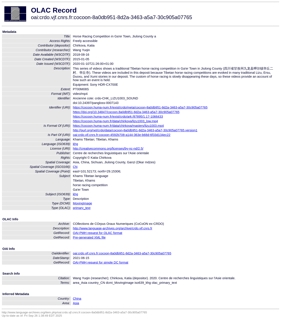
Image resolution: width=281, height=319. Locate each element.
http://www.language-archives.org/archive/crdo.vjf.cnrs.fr (112, 228)
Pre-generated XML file (89, 237)
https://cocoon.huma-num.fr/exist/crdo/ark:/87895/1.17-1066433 (118, 116)
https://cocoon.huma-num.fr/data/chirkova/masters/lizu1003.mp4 (118, 125)
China (77, 298)
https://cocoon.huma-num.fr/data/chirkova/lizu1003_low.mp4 (115, 121)
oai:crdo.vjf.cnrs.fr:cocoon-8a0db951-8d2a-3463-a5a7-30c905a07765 (122, 253)
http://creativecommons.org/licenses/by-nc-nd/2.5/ (108, 148)
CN (75, 167)
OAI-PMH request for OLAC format (97, 233)
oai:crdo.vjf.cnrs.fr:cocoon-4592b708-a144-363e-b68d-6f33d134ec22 (121, 135)
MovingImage (82, 203)
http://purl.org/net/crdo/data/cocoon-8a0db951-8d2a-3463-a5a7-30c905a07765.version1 (135, 130)
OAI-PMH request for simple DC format (100, 262)
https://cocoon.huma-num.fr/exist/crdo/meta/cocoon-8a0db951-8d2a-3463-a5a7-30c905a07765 (140, 107)
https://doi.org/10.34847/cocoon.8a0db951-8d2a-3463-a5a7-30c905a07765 (126, 112)
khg (75, 144)
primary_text (81, 208)
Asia (76, 303)
